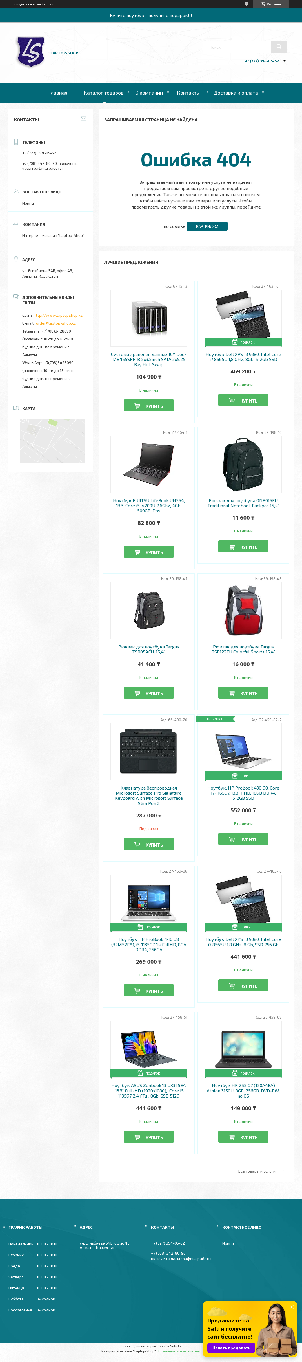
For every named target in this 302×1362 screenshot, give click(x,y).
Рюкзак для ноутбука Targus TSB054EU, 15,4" (148, 649)
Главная (58, 92)
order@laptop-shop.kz (56, 323)
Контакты (188, 92)
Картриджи (207, 226)
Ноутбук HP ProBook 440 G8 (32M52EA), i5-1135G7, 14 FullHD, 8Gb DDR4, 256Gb (148, 944)
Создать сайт (24, 4)
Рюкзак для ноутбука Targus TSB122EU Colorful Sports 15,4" (243, 649)
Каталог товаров (104, 92)
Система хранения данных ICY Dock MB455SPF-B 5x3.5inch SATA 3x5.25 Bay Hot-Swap (148, 359)
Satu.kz (175, 1346)
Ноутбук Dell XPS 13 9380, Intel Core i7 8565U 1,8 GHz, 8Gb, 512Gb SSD (243, 357)
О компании (149, 92)
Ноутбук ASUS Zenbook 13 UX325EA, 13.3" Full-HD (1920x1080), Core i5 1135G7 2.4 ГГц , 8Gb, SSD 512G (148, 1090)
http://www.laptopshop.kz (58, 315)
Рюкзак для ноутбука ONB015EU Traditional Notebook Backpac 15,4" (243, 503)
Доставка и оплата (236, 92)
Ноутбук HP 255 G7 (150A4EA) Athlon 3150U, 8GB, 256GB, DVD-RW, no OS (243, 1090)
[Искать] (279, 47)
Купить (154, 406)
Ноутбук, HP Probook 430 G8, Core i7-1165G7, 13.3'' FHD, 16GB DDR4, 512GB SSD (243, 793)
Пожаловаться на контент (179, 1351)
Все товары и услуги (257, 1171)
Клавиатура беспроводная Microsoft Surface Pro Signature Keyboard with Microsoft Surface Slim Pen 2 (149, 795)
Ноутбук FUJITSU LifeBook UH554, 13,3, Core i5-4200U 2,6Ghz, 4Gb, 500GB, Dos (149, 505)
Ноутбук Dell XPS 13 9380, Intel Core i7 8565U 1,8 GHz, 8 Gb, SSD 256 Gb (243, 942)
